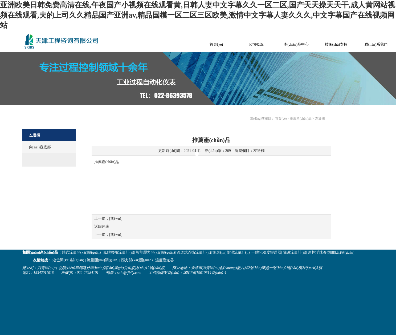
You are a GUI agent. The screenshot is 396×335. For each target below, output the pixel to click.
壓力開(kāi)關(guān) (137, 260)
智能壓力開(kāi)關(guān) (155, 252)
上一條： (108, 218)
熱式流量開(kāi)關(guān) (81, 252)
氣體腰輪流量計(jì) (118, 252)
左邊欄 (258, 151)
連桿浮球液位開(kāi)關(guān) (331, 252)
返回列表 (101, 226)
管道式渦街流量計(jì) (194, 252)
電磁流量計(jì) (294, 252)
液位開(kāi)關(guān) (68, 260)
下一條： (108, 234)
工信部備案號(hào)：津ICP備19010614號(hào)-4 (187, 273)
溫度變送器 (164, 260)
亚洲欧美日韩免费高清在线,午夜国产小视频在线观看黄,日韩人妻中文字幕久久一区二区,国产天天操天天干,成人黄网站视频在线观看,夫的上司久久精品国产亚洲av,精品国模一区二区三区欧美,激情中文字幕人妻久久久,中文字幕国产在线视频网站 (197, 15)
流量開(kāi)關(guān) (103, 260)
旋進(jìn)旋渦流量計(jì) (231, 252)
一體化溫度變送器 (266, 252)
